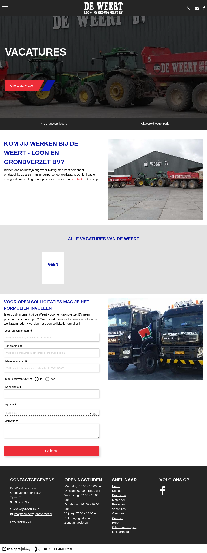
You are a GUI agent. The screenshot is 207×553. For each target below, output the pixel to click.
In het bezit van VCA (18, 379)
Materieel (118, 500)
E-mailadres (12, 346)
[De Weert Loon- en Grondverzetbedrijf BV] (205, 8)
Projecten (118, 504)
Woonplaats (12, 386)
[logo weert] (103, 8)
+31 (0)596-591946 (24, 509)
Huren (116, 522)
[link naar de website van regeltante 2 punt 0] (53, 549)
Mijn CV (9, 404)
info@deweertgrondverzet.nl (31, 514)
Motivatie (10, 421)
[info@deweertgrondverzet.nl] (198, 8)
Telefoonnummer (14, 361)
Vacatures (119, 509)
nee (53, 378)
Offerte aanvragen (22, 85)
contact (77, 179)
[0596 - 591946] (190, 8)
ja (41, 378)
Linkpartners (120, 531)
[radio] (37, 379)
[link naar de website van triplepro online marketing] (16, 549)
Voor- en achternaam (17, 330)
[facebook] (163, 491)
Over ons (118, 513)
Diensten (118, 490)
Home (116, 486)
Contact (117, 518)
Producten (119, 495)
